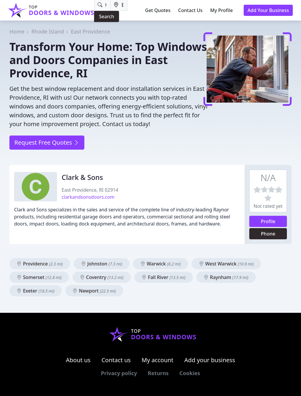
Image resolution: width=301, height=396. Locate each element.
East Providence (90, 31)
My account (157, 360)
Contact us (116, 360)
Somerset (39, 277)
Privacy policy (119, 373)
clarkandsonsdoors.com (88, 197)
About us (78, 360)
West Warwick (226, 263)
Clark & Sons (82, 177)
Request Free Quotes (46, 142)
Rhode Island (47, 31)
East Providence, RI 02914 (90, 190)
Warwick (161, 263)
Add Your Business (268, 10)
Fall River (163, 277)
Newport (94, 291)
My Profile (221, 10)
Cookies (189, 373)
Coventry (101, 277)
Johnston (101, 263)
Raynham (226, 277)
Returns (158, 373)
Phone (268, 233)
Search (106, 16)
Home (16, 31)
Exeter (35, 291)
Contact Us (190, 10)
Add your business (209, 360)
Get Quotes (158, 10)
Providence (40, 263)
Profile (268, 221)
